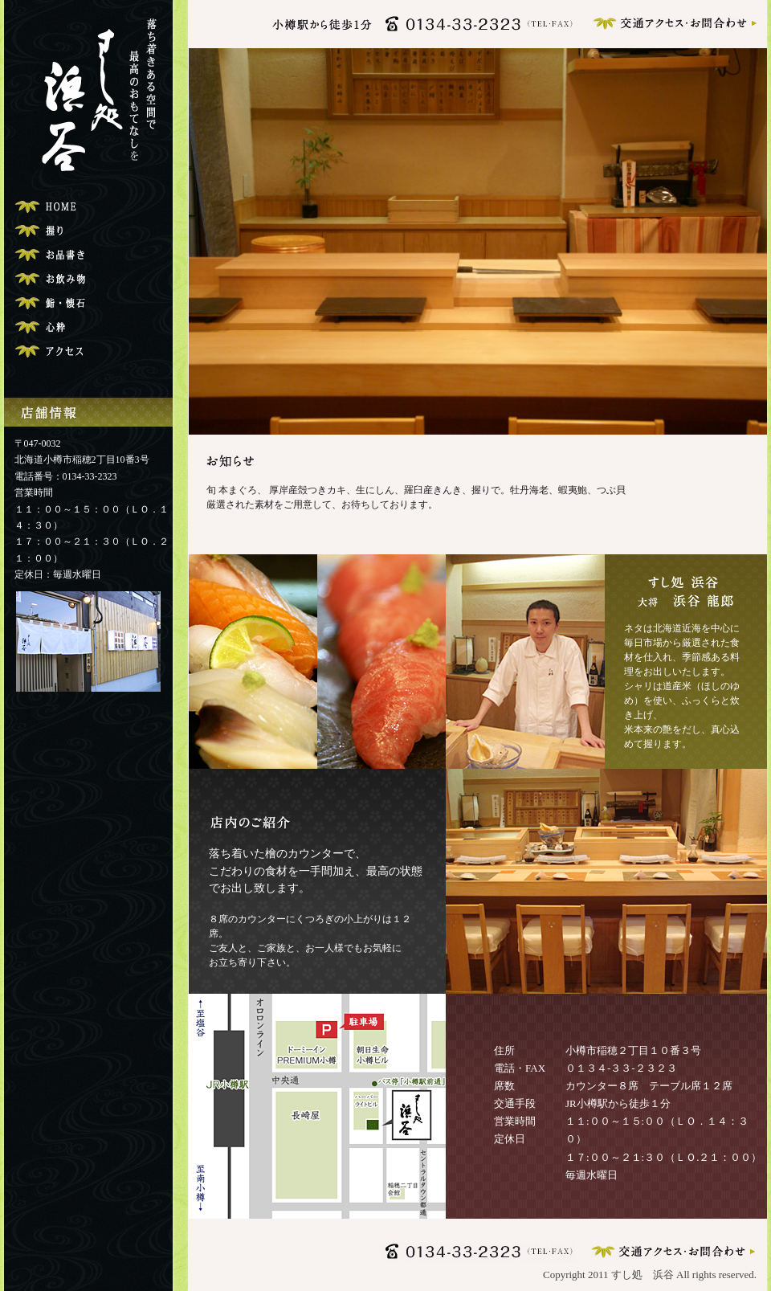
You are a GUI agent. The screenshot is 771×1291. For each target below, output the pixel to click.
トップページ (87, 207)
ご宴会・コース (87, 303)
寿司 (87, 231)
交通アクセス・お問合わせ (87, 351)
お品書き (87, 255)
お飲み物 (87, 279)
